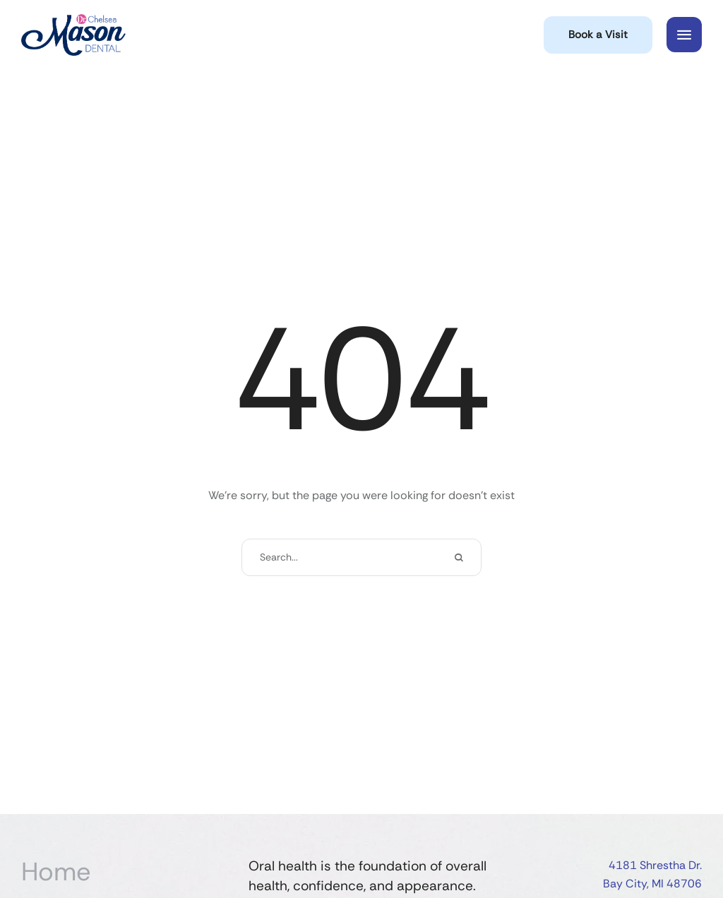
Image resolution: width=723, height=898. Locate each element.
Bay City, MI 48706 (652, 883)
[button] (598, 35)
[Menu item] (127, 871)
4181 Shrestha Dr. (655, 865)
